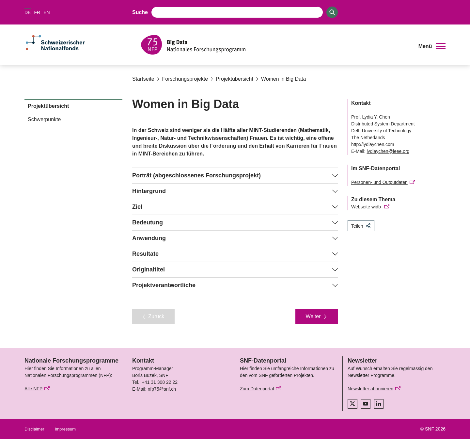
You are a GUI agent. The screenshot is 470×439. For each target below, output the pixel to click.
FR (37, 12)
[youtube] (365, 404)
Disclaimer (34, 429)
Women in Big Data (281, 79)
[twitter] (352, 404)
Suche (140, 12)
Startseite (143, 79)
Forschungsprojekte (182, 79)
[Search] (332, 12)
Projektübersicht (232, 79)
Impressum (65, 429)
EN (46, 12)
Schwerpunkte (44, 119)
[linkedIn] (379, 404)
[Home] (276, 45)
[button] (432, 46)
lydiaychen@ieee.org (388, 151)
